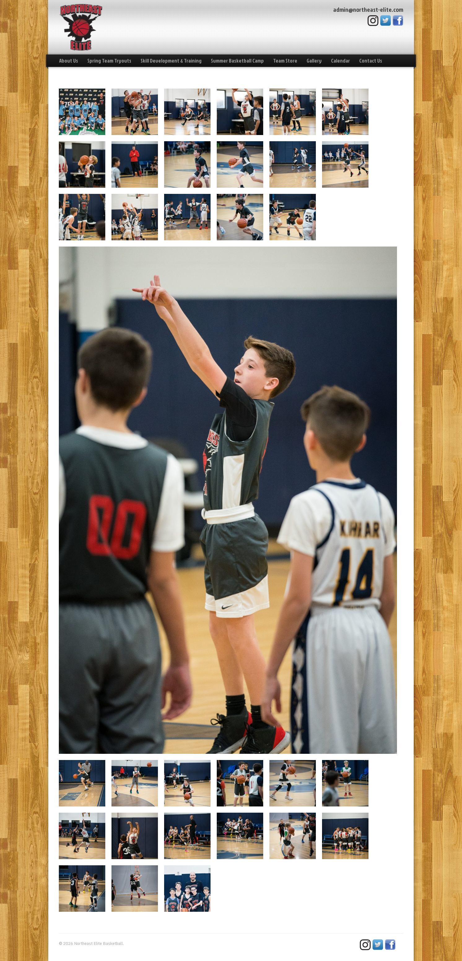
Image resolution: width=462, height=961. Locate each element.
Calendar (340, 60)
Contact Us (370, 60)
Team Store (285, 60)
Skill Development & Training (171, 60)
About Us (68, 60)
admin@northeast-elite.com (368, 9)
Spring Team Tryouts (109, 60)
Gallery (314, 60)
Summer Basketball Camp (237, 60)
